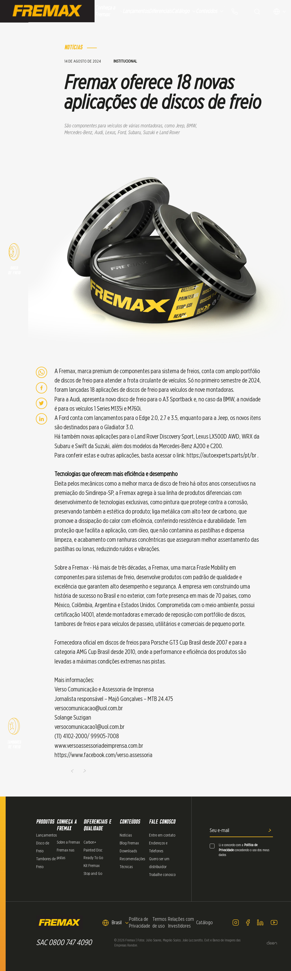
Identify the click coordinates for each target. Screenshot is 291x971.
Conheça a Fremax (108, 11)
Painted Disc (93, 850)
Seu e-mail (219, 830)
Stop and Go (93, 874)
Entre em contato (162, 835)
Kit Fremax (92, 866)
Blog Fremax (129, 843)
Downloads (128, 851)
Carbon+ (90, 842)
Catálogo (184, 11)
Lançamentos (135, 11)
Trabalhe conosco (162, 875)
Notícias (126, 835)
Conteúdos (209, 11)
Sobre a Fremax (68, 842)
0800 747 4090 (70, 943)
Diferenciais (160, 11)
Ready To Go (93, 858)
